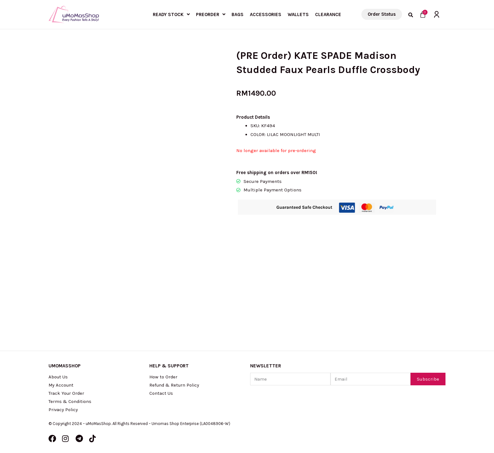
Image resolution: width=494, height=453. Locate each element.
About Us (58, 377)
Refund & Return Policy (175, 385)
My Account (61, 385)
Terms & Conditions (71, 401)
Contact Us (161, 393)
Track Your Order (67, 393)
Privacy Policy (64, 409)
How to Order (163, 377)
